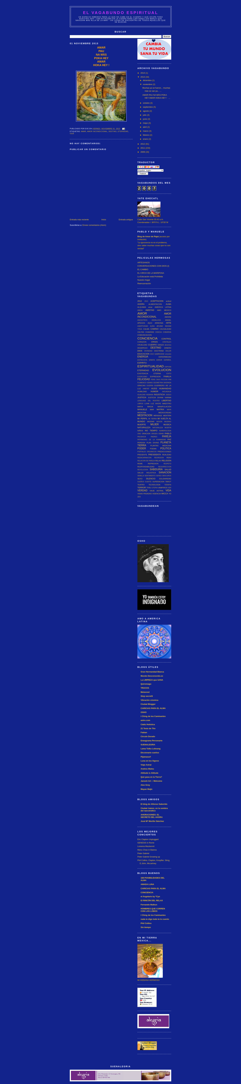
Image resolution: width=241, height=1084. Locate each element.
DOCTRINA (159, 351)
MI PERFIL (142, 418)
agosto (146, 111)
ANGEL (168, 320)
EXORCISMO (142, 377)
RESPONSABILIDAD (145, 467)
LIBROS (140, 403)
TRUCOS (145, 688)
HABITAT (146, 389)
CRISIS (154, 342)
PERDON (141, 443)
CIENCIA (158, 332)
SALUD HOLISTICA (146, 473)
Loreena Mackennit (145, 846)
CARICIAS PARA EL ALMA (153, 708)
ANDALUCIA (156, 320)
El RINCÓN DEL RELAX (152, 900)
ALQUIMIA (141, 307)
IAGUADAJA (166, 391)
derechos (168, 345)
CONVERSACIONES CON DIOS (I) (153, 266)
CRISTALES (166, 342)
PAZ (169, 439)
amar (83, 131)
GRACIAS (141, 385)
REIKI (168, 458)
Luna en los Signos (150, 761)
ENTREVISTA (142, 360)
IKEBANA (149, 395)
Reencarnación (144, 283)
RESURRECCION (164, 467)
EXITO (168, 373)
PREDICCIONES (164, 452)
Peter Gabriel (143, 853)
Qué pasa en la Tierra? (151, 777)
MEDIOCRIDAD (164, 413)
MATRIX (160, 409)
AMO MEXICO (164, 310)
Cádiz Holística (148, 724)
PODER (141, 448)
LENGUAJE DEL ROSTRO (148, 401)
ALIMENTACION (155, 304)
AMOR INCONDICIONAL (97, 131)
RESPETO (167, 464)
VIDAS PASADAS (144, 494)
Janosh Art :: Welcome (151, 781)
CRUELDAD (142, 345)
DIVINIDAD (148, 351)
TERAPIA (167, 485)
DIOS (139, 351)
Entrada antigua (126, 219)
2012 (143, 144)
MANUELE (142, 409)
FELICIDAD (143, 379)
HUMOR (154, 391)
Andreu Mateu (147, 769)
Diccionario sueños (150, 752)
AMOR (142, 313)
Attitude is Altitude (149, 773)
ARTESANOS (143, 262)
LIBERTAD (166, 400)
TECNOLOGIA (154, 485)
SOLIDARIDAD (165, 479)
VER (169, 488)
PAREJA (166, 436)
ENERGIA (142, 356)
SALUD (168, 469)
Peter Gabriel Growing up (148, 857)
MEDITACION (144, 415)
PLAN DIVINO (153, 443)
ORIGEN (154, 433)
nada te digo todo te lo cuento (155, 919)
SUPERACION (158, 482)
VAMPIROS (162, 488)
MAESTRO (166, 403)
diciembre (147, 80)
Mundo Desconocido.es (152, 676)
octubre (146, 103)
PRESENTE (142, 455)
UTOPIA (155, 488)
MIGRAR (150, 421)
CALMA (146, 329)
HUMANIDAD (165, 388)
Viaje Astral (146, 765)
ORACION (146, 433)
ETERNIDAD (123, 131)
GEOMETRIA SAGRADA (162, 383)
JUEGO (168, 395)
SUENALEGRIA (148, 744)
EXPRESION (155, 377)
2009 (143, 152)
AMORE (168, 317)
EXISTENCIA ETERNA (149, 373)
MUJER (154, 424)
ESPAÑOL (167, 360)
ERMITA (152, 360)
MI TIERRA (152, 419)
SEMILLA (140, 476)
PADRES (154, 437)
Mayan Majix (146, 789)
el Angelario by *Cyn (150, 896)
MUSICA (167, 424)
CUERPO (152, 345)
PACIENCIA (141, 437)
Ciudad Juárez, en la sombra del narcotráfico (154, 809)
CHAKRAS (149, 332)
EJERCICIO (159, 354)
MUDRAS (167, 421)
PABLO (168, 433)
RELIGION (166, 460)
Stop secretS (147, 696)
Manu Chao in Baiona (147, 850)
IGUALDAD (141, 395)
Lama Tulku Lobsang (150, 748)
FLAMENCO (141, 383)
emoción (168, 354)
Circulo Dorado (148, 736)
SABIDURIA (156, 469)
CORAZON (141, 342)
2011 (143, 148)
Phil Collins (146, 923)
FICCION (164, 379)
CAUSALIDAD (165, 329)
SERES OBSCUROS (163, 476)
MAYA (169, 409)
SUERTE (148, 482)
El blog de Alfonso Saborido (154, 804)
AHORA (140, 304)
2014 (143, 73)
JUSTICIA (141, 397)
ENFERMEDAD (165, 357)
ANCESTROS (142, 320)
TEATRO (141, 485)
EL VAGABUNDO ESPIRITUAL (120, 12)
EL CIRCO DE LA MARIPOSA (150, 273)
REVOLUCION (142, 470)
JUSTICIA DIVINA (155, 397)
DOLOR (168, 351)
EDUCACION (143, 354)
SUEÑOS (140, 482)
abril (145, 127)
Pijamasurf (146, 757)
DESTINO (113, 131)
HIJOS (154, 388)
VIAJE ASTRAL (157, 491)
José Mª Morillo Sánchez (152, 821)
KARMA (168, 397)
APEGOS (141, 323)
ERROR (159, 360)
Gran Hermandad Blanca (152, 672)
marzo (146, 131)
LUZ (152, 403)
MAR (152, 409)
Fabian (144, 732)
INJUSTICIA (159, 394)
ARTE (168, 323)
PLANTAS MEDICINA (160, 446)
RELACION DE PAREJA (146, 461)
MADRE (158, 403)
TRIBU (148, 488)
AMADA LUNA (147, 884)
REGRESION (159, 458)
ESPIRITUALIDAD (150, 366)
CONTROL (166, 339)
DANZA (161, 345)
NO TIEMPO (151, 430)
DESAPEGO (142, 348)
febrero (146, 135)
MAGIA (150, 407)
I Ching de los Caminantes (153, 716)
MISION (159, 421)
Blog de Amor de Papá (148, 236)
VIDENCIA (156, 494)
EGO (152, 354)
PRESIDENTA (154, 454)
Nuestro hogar (143, 280)
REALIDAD (166, 455)
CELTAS (140, 332)
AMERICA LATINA (163, 307)
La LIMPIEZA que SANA (152, 680)
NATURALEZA (143, 427)
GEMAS (150, 383)
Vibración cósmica (149, 700)
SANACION (165, 472)
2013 (143, 77)
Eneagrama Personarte (151, 740)
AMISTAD (149, 310)
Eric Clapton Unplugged (147, 839)
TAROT (168, 482)
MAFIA (140, 407)
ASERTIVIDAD (142, 326)
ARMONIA (159, 323)
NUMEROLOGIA (165, 431)
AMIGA (140, 310)
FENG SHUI (155, 379)
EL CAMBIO (142, 269)
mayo (145, 123)
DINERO (167, 348)
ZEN (139, 497)
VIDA (72, 133)
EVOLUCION (161, 370)
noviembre (148, 84)
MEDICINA (141, 413)
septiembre (148, 107)
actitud (168, 301)
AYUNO (160, 326)
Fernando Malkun (149, 904)
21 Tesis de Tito (148, 728)
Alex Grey (145, 785)
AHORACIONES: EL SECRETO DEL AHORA (152, 816)
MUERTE (141, 424)
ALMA (168, 304)
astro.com (145, 720)
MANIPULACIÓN (164, 407)
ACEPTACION (156, 301)
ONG (139, 433)
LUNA (146, 403)
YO (170, 494)
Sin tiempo (146, 927)
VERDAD (142, 490)
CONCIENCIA (147, 338)
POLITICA (165, 448)
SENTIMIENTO (150, 476)
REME (140, 464)
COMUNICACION (144, 335)
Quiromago (146, 684)
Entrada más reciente (79, 219)
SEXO (139, 479)
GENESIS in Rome (145, 843)
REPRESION (153, 464)
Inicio (103, 219)
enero (146, 139)
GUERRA (149, 385)
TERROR (141, 487)
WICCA (164, 493)
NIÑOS (140, 431)
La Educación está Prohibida (150, 276)
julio (145, 115)
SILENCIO (150, 478)
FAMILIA (167, 376)
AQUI (150, 323)
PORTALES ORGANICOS (147, 452)
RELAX (158, 461)
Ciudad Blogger (148, 704)
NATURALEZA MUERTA (161, 427)
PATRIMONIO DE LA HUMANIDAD (151, 440)
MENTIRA (167, 415)
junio (145, 119)
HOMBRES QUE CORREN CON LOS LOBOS (153, 909)
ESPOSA (168, 367)
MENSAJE (158, 415)
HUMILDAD (142, 391)
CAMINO (154, 329)
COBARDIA (167, 332)
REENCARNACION (144, 458)
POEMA (153, 449)
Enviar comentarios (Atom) (94, 225)
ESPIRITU (142, 363)
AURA (152, 326)
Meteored (145, 692)
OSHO (161, 433)
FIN (169, 379)
